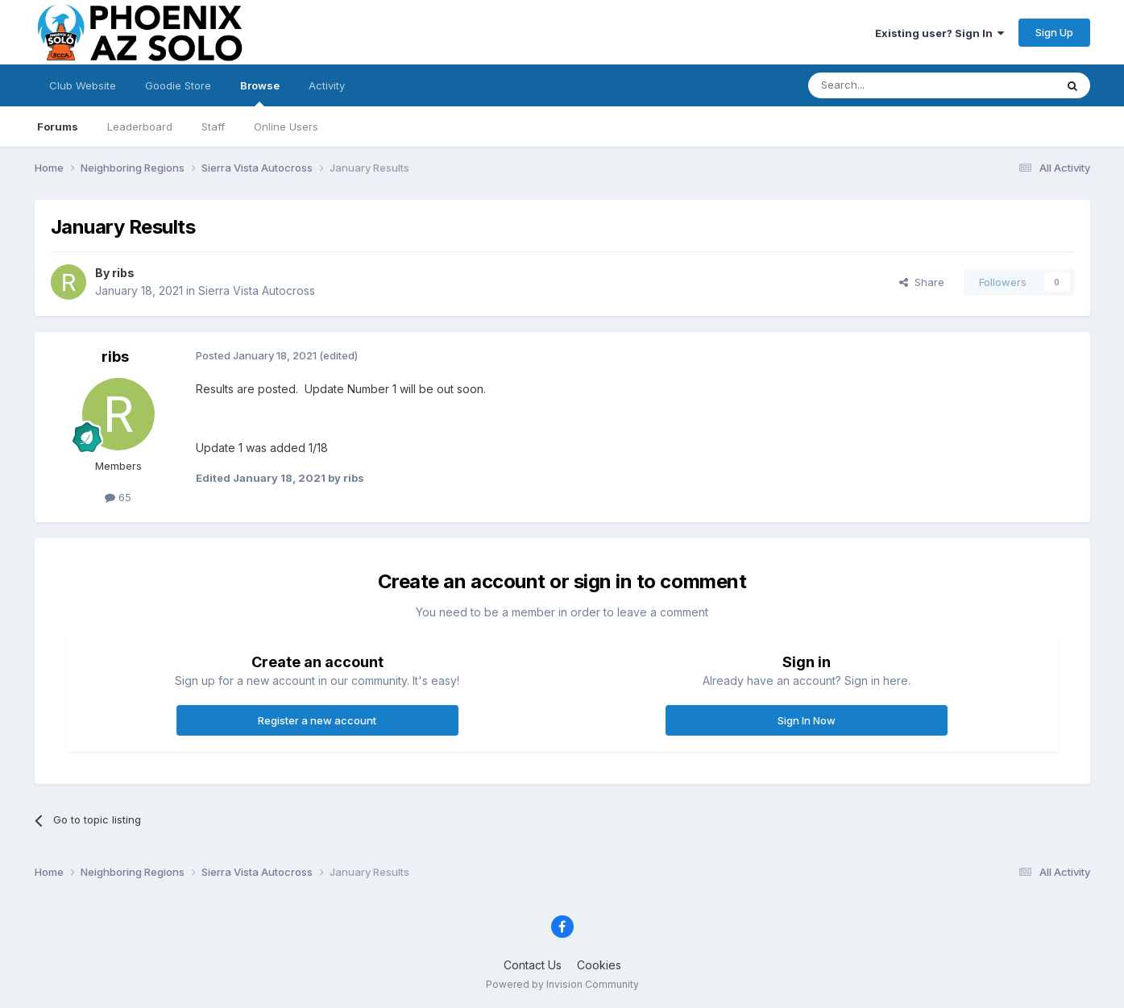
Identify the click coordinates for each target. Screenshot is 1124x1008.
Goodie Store (178, 85)
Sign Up (1054, 32)
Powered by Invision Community (562, 984)
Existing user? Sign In (939, 33)
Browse (260, 92)
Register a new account (317, 720)
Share (921, 282)
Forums (57, 126)
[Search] (890, 85)
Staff (213, 126)
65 (118, 497)
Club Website (82, 85)
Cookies (599, 965)
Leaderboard (139, 126)
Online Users (286, 126)
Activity (327, 85)
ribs (123, 273)
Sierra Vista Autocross (256, 290)
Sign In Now (807, 720)
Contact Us (533, 965)
